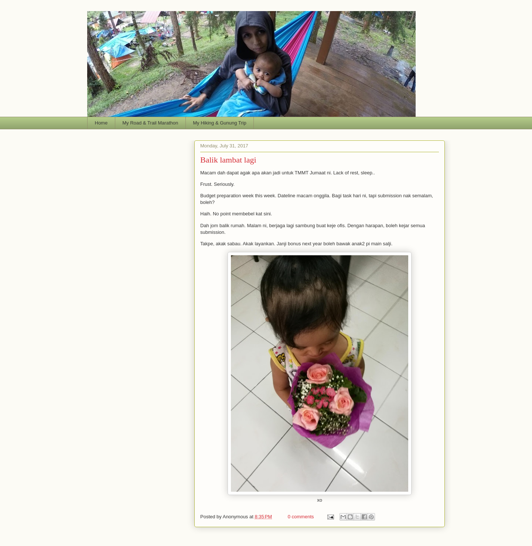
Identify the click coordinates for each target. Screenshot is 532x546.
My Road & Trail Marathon (150, 123)
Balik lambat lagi (228, 159)
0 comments (301, 516)
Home (101, 123)
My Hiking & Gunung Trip (219, 123)
